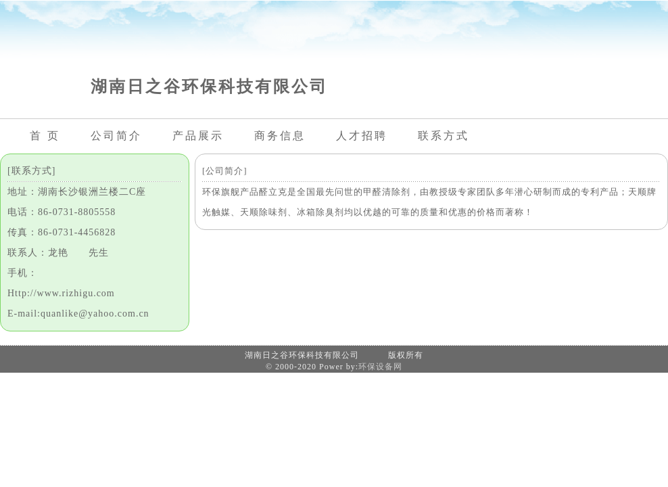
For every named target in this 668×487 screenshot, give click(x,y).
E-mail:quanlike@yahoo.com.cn (78, 313)
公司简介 (116, 135)
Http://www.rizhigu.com (61, 293)
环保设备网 (380, 366)
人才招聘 (361, 135)
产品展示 (198, 135)
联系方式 (443, 135)
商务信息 (280, 135)
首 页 (45, 135)
